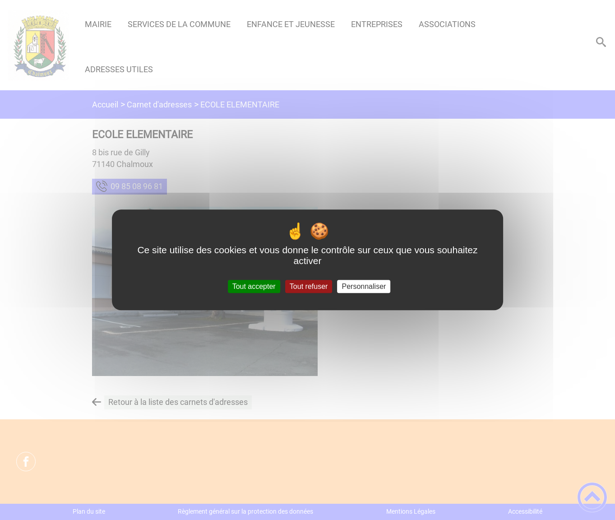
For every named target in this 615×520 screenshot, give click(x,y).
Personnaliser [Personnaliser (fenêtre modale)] (364, 286)
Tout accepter (254, 286)
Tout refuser (309, 286)
